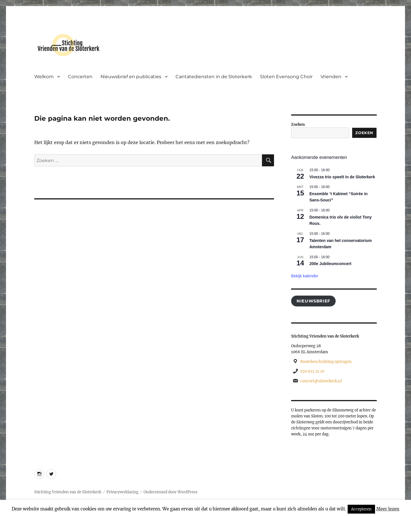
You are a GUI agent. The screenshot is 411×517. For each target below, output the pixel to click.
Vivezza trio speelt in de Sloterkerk (342, 177)
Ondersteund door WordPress (171, 492)
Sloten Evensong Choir (286, 76)
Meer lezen (387, 509)
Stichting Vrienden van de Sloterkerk (67, 492)
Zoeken (298, 124)
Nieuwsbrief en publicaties (130, 76)
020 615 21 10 (312, 371)
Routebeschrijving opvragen (326, 361)
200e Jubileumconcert (330, 263)
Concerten (80, 76)
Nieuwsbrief (313, 301)
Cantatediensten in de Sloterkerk (214, 76)
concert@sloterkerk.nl (321, 381)
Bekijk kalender (304, 276)
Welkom (44, 76)
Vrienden (331, 76)
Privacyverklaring (122, 492)
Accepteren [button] (361, 509)
